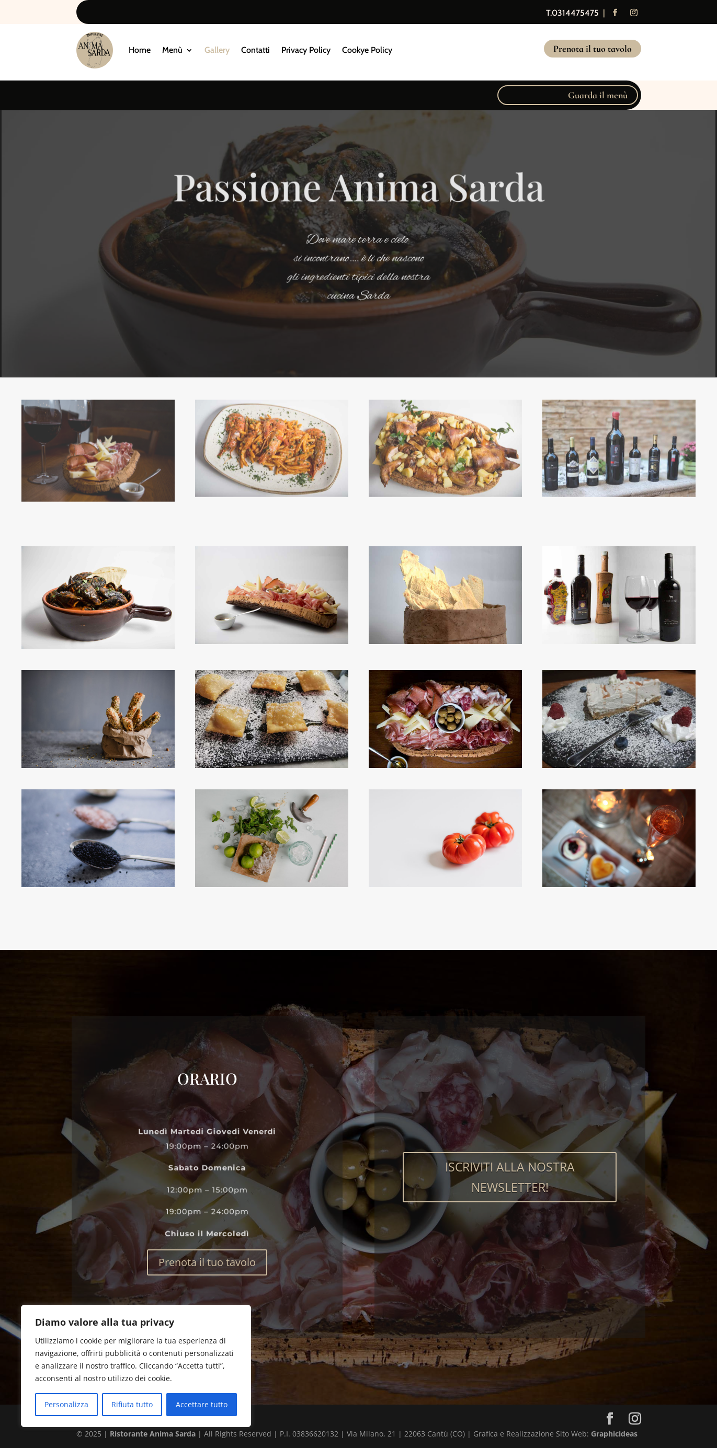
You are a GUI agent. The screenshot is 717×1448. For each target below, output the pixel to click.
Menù (172, 50)
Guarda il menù (598, 95)
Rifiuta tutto (132, 1404)
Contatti (255, 50)
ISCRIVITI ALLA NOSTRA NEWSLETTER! (510, 1177)
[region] (136, 1366)
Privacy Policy (306, 50)
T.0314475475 (572, 13)
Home (140, 50)
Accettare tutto (201, 1404)
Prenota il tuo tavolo (592, 48)
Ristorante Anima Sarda (153, 1434)
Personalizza (66, 1404)
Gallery (217, 50)
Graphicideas (614, 1434)
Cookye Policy (367, 50)
